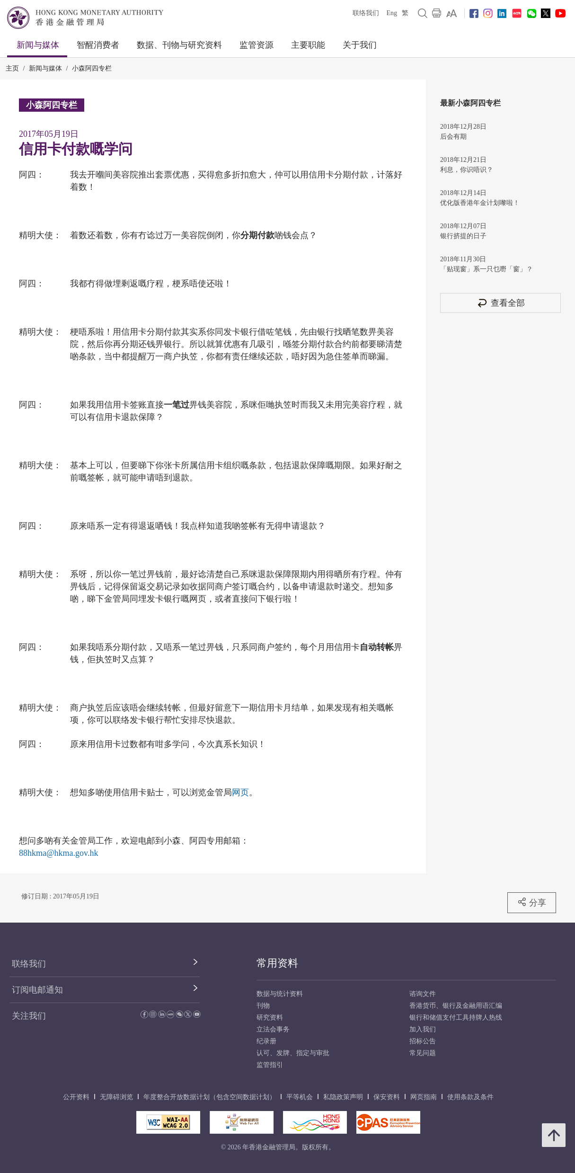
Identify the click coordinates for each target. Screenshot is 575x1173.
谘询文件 (422, 993)
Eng (391, 13)
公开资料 (76, 1097)
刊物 (263, 1005)
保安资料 (386, 1097)
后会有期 (453, 136)
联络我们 (366, 13)
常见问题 (422, 1053)
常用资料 (277, 963)
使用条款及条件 (470, 1097)
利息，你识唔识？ (466, 169)
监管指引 (270, 1064)
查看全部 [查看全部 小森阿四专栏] (501, 303)
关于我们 (360, 45)
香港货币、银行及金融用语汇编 (455, 1005)
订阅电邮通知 (37, 990)
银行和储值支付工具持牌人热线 (455, 1017)
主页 (12, 68)
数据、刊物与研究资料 (179, 45)
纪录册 (266, 1041)
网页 (240, 792)
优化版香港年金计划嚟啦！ (480, 202)
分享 (531, 902)
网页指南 (423, 1097)
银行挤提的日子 (463, 236)
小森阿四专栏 (92, 68)
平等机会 (299, 1097)
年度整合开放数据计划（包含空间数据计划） (209, 1097)
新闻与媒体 (38, 45)
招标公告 (422, 1041)
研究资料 (270, 1017)
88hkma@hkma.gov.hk (58, 853)
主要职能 (308, 45)
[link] (451, 13)
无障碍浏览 (116, 1097)
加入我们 (422, 1029)
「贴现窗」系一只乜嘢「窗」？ (486, 269)
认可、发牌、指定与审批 (293, 1053)
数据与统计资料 (280, 993)
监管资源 (256, 45)
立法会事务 (273, 1029)
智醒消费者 (98, 45)
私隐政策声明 (343, 1097)
